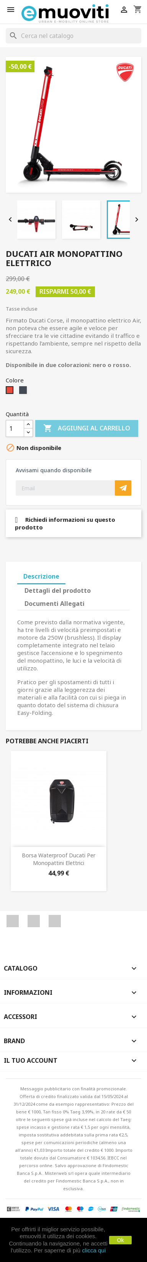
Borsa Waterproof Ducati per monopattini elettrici (58, 859)
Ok (120, 1240)
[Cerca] (73, 35)
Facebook (13, 921)
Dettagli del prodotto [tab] (57, 590)
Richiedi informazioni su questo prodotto (65, 523)
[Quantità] (15, 428)
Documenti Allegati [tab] (54, 603)
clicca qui (94, 1250)
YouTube (34, 921)
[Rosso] (10, 392)
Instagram (55, 921)
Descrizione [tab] (41, 576)
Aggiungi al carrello (86, 428)
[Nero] (24, 392)
